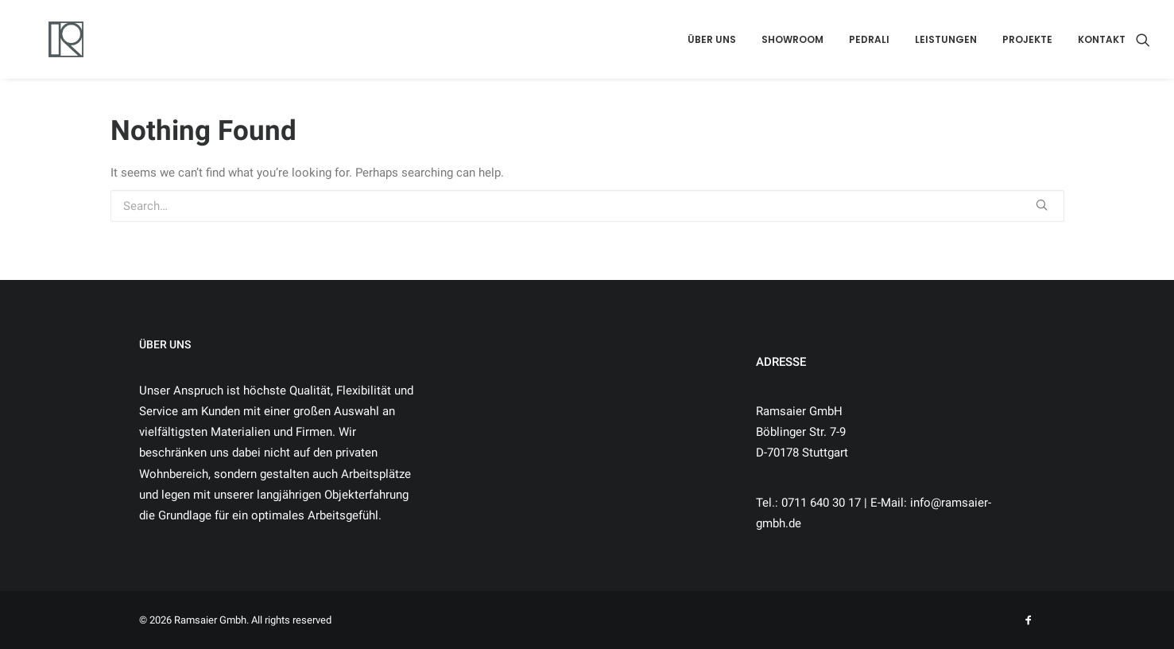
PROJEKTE (1027, 39)
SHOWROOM (792, 39)
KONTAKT (1102, 39)
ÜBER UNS (712, 39)
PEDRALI (869, 39)
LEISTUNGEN (946, 39)
